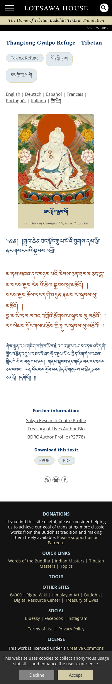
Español (54, 94)
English (13, 94)
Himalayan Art (65, 595)
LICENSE (56, 639)
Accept (75, 675)
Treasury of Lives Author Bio (56, 428)
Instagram (77, 618)
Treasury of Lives (81, 600)
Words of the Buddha (29, 561)
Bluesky (32, 618)
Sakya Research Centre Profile (56, 420)
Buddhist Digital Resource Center (58, 597)
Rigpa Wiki (36, 595)
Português (16, 100)
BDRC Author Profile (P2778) (56, 437)
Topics (66, 566)
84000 (16, 595)
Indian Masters (69, 561)
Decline (36, 675)
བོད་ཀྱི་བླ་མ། (59, 58)
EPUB (44, 460)
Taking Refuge (25, 58)
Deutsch (33, 94)
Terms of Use (41, 629)
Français (75, 94)
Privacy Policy (71, 629)
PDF (66, 460)
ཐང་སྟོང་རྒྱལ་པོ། (21, 74)
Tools (56, 576)
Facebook (54, 618)
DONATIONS (56, 514)
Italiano (38, 100)
